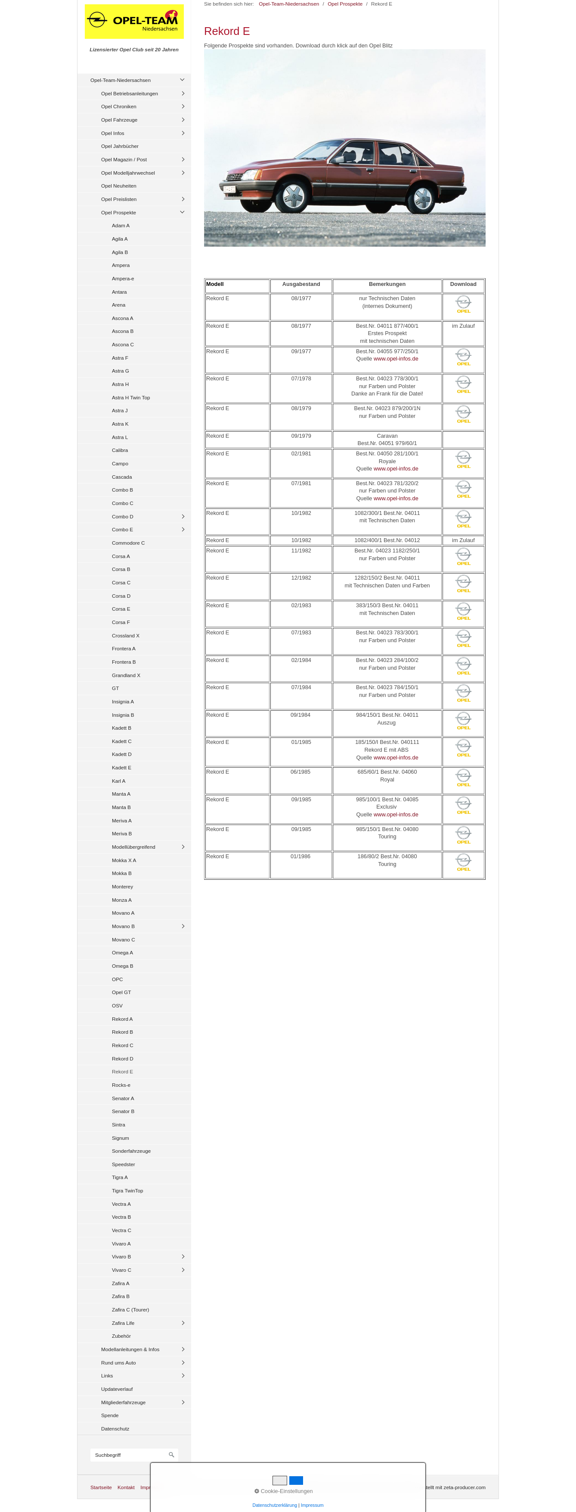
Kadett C (122, 741)
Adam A (121, 225)
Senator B (123, 1111)
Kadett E (121, 767)
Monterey (122, 886)
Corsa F (121, 622)
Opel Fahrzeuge (119, 119)
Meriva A (122, 820)
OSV (117, 1005)
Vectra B (121, 1217)
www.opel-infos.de (396, 358)
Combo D (122, 516)
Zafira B (121, 1296)
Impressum (152, 1487)
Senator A (123, 1098)
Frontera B (124, 662)
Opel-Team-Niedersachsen (120, 80)
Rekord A (122, 1019)
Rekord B (122, 1032)
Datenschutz (115, 1428)
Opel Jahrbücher (120, 146)
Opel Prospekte (118, 212)
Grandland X (126, 675)
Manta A (121, 794)
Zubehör (121, 1336)
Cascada (122, 477)
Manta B (121, 807)
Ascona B (122, 331)
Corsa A (121, 556)
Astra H (120, 384)
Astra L (120, 437)
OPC (117, 979)
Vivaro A (121, 1243)
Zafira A (121, 1283)
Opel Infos (112, 133)
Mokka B (122, 873)
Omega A (122, 952)
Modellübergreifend (133, 847)
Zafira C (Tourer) (130, 1309)
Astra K (120, 424)
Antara (119, 292)
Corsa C (121, 582)
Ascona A (122, 318)
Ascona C (123, 344)
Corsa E (121, 609)
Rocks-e (121, 1085)
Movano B (123, 926)
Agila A (120, 239)
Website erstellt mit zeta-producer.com (442, 1487)
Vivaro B (121, 1256)
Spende (110, 1415)
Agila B (120, 252)
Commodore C (128, 543)
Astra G (120, 370)
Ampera (121, 265)
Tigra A (120, 1177)
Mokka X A (124, 860)
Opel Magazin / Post (124, 159)
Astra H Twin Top (131, 397)
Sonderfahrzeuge (131, 1151)
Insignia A (123, 701)
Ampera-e (123, 278)
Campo (120, 463)
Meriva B (122, 833)
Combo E (122, 529)
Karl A (118, 781)
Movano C (123, 939)
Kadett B (121, 728)
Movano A (123, 913)
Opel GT (121, 992)
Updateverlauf (117, 1389)
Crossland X (125, 635)
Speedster (123, 1164)
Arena (118, 304)
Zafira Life (123, 1323)
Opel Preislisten (118, 199)
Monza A (122, 900)
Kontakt (126, 1487)
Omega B (122, 966)
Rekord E (122, 1071)
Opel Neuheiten (118, 185)
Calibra (120, 450)
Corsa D (121, 596)
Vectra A (121, 1204)
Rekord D (122, 1058)
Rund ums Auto (118, 1362)
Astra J (120, 410)
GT (115, 688)
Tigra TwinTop (127, 1190)
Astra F (120, 358)
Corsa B (121, 569)
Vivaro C (121, 1270)
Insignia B (123, 715)
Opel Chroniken (118, 106)
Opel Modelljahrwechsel (128, 173)
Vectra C (121, 1230)
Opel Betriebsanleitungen (129, 93)
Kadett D (122, 754)
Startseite (101, 1487)
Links (107, 1375)
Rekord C (122, 1045)
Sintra (118, 1124)
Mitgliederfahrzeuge (123, 1402)
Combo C (122, 503)
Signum (120, 1138)
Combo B (122, 489)
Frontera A (124, 648)
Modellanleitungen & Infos (130, 1349)
